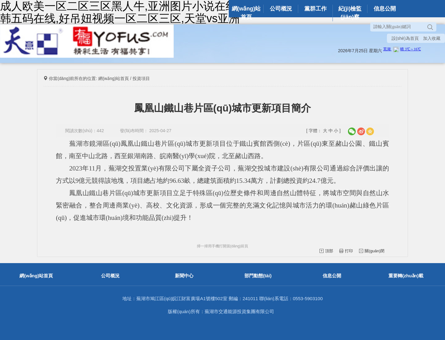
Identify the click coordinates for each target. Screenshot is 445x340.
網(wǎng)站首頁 (246, 13)
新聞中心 (184, 275)
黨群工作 (315, 9)
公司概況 (281, 9)
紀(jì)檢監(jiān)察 (350, 13)
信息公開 (385, 9)
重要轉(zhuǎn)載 (405, 275)
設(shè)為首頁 (405, 38)
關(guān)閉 (371, 251)
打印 (346, 251)
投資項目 (141, 78)
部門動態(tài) (258, 275)
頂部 (326, 251)
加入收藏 (431, 38)
